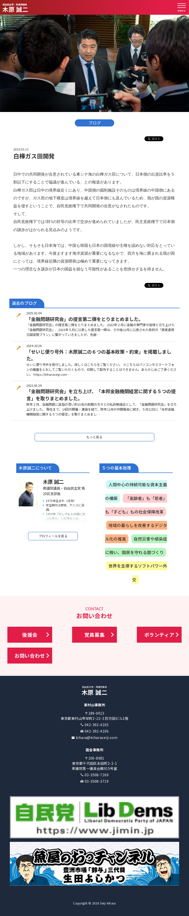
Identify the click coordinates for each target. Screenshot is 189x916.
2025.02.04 (34, 313)
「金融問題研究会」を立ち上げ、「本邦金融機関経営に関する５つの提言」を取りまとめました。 (101, 395)
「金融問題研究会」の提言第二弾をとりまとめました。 (84, 319)
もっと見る (94, 437)
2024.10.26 (34, 345)
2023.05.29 (34, 385)
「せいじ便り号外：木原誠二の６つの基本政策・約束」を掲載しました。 (98, 355)
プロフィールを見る (53, 536)
